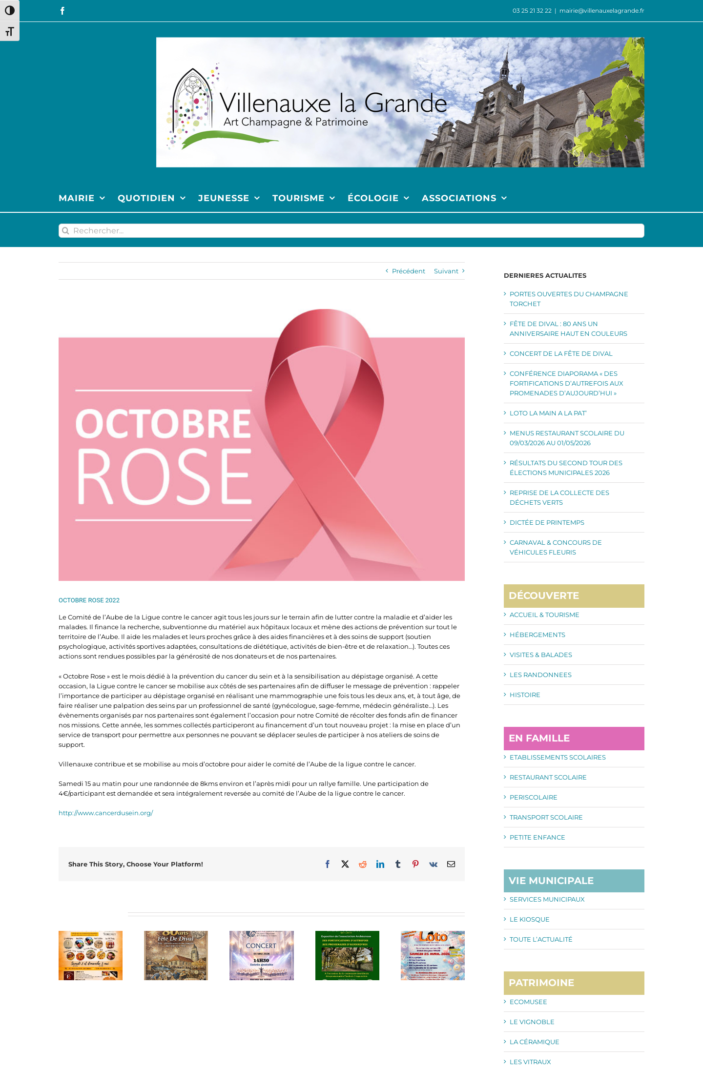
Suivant (446, 271)
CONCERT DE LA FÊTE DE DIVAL (561, 353)
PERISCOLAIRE (534, 797)
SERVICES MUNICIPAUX (547, 899)
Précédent (408, 271)
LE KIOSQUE (530, 919)
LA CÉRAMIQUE (534, 1042)
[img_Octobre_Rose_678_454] (262, 445)
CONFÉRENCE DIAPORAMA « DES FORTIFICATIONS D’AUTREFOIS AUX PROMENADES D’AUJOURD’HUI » (566, 383)
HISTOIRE (525, 695)
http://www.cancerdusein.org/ (106, 813)
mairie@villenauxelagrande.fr (601, 10)
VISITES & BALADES (541, 655)
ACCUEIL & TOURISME (544, 614)
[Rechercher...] (351, 231)
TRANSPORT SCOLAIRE (546, 817)
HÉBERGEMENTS (537, 634)
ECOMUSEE (528, 1002)
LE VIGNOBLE (532, 1022)
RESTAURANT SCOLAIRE (548, 777)
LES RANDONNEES (541, 675)
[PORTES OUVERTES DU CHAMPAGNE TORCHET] (91, 935)
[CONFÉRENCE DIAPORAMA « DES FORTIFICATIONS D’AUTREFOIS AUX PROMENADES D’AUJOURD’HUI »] (347, 935)
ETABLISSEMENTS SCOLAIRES (558, 757)
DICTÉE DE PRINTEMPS (547, 522)
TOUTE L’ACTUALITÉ (541, 939)
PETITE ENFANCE (537, 837)
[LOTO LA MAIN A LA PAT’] (433, 935)
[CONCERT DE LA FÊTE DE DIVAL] (261, 935)
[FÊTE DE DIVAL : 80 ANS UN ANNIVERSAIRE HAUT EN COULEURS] (176, 935)
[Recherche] (66, 231)
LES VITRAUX (530, 1062)
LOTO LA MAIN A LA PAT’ (548, 413)
